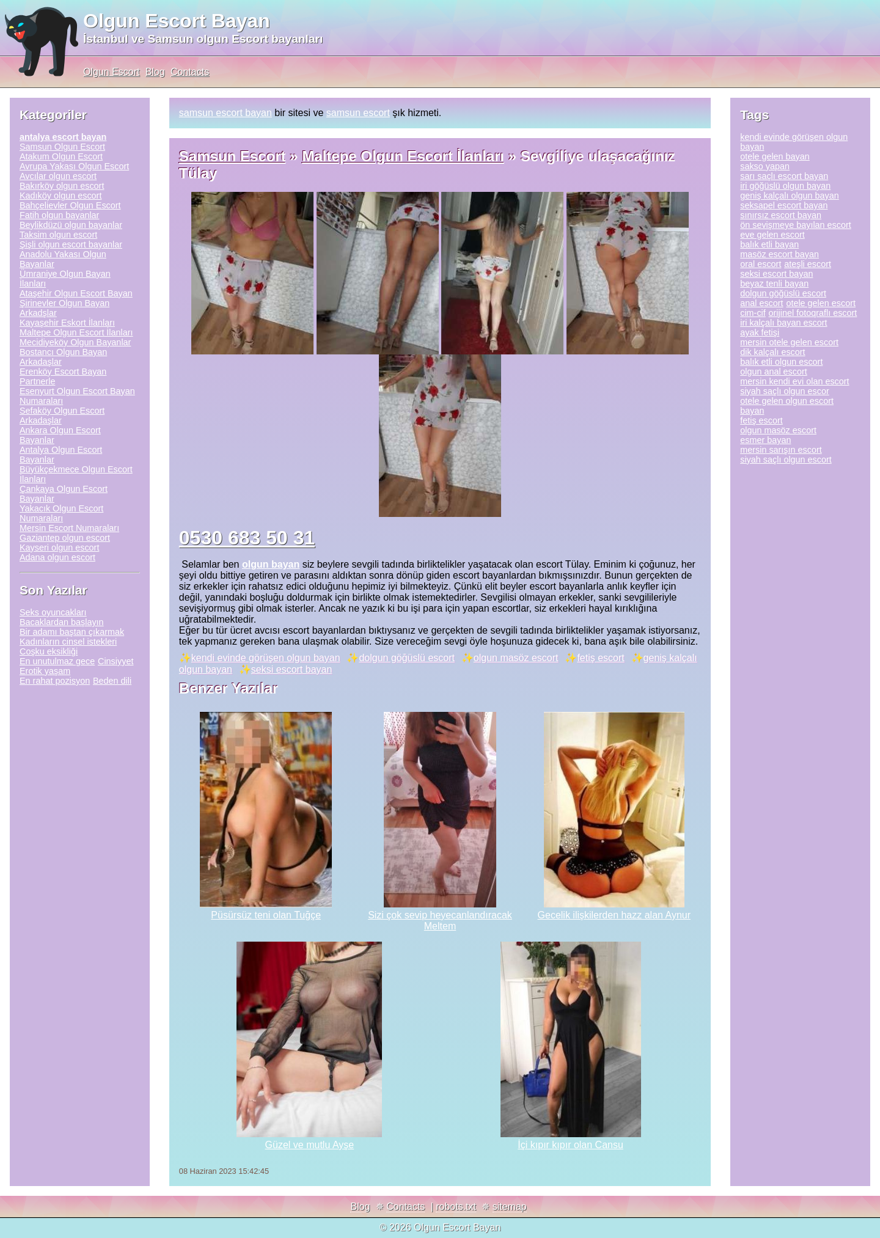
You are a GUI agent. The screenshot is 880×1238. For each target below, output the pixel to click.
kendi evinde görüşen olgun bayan (265, 658)
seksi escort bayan (291, 669)
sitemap (510, 1206)
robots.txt (456, 1206)
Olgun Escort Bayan (176, 21)
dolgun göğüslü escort (407, 658)
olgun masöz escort (516, 658)
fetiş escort (600, 658)
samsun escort (358, 113)
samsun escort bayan (225, 113)
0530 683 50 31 (247, 538)
